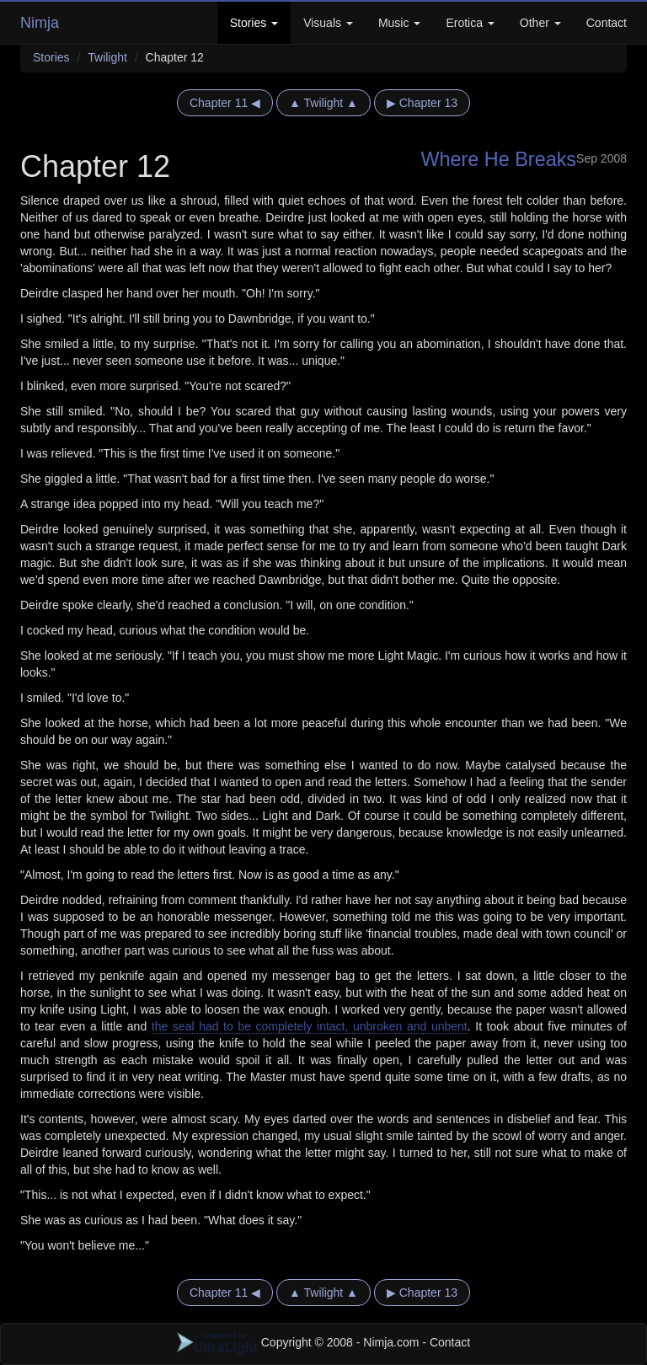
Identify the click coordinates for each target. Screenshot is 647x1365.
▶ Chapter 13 (422, 103)
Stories (254, 22)
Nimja (39, 22)
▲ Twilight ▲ (323, 103)
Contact (606, 22)
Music (399, 22)
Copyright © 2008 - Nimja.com (300, 1342)
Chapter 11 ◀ (225, 103)
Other (540, 22)
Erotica (470, 22)
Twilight (107, 57)
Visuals (328, 22)
